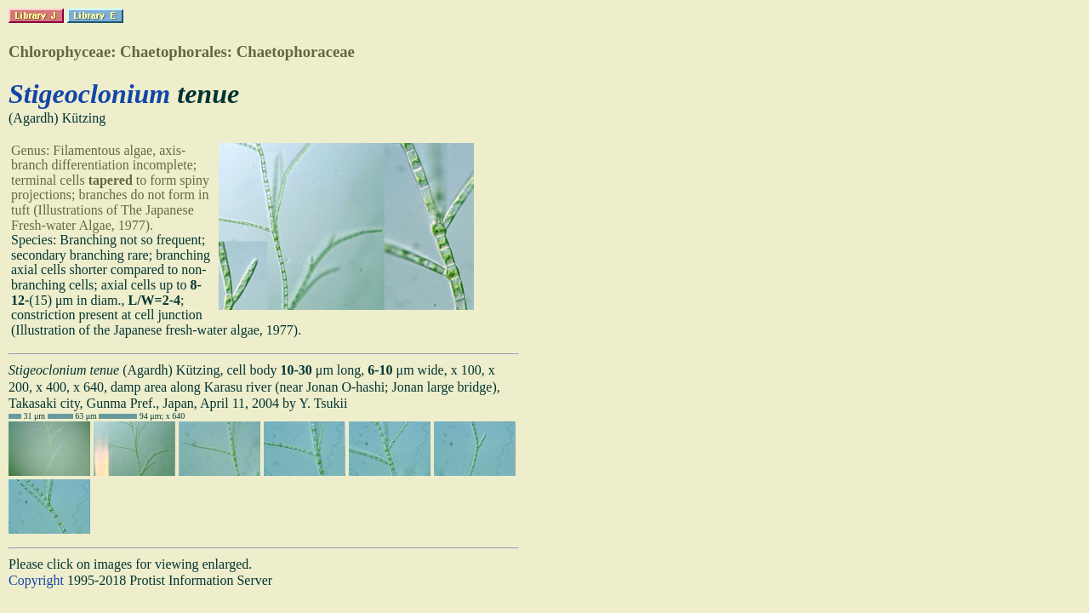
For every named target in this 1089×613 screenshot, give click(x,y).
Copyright (36, 580)
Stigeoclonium (89, 93)
